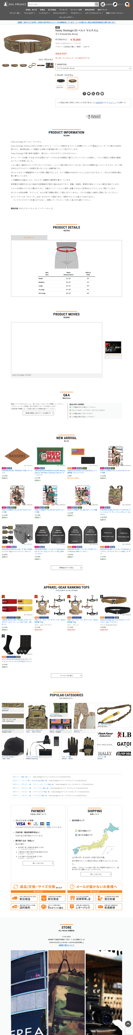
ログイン (112, 102)
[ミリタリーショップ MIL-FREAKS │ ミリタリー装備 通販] (15, 4)
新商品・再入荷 (31, 10)
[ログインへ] (118, 4)
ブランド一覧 (25, 780)
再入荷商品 (52, 10)
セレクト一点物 (76, 10)
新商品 (42, 10)
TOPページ (16, 777)
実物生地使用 (89, 10)
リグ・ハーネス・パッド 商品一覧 (43, 784)
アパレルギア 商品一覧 (40, 795)
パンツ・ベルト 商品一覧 (40, 788)
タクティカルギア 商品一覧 (41, 792)
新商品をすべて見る (66, 567)
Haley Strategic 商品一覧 (39, 780)
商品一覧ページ (26, 777)
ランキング (63, 10)
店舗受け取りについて (66, 945)
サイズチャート (29, 237)
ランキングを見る (66, 675)
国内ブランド (102, 10)
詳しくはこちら (38, 863)
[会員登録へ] (106, 4)
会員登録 (99, 102)
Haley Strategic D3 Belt (113, 349)
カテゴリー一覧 (26, 784)
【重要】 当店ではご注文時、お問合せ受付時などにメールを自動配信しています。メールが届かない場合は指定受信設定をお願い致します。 (66, 22)
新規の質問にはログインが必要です (38, 413)
